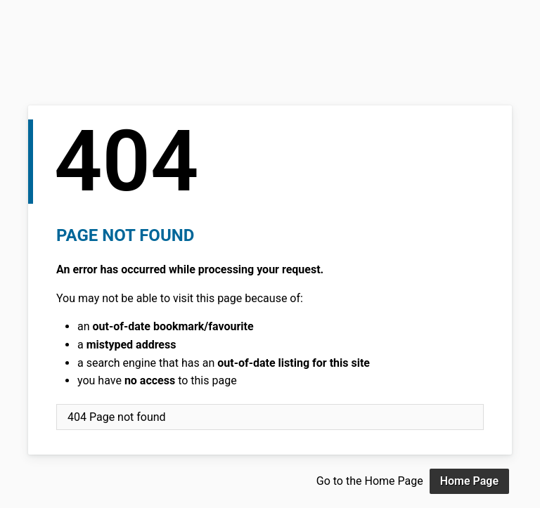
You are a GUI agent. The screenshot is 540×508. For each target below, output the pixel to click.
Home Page (469, 481)
